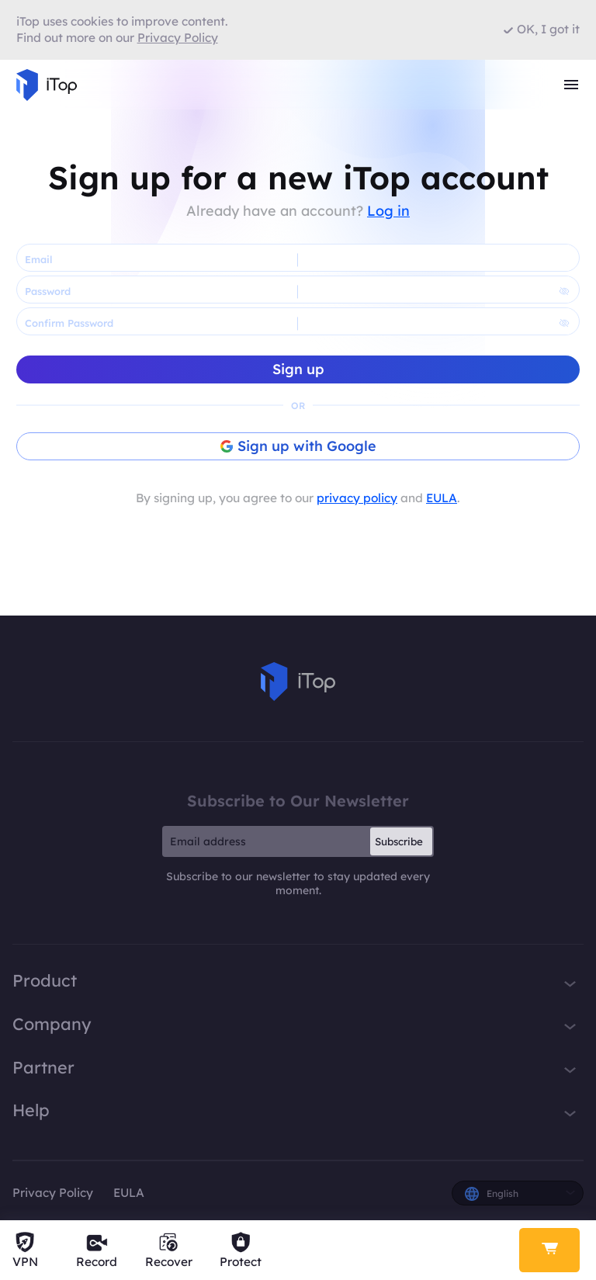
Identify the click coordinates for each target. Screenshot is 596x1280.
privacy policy (357, 498)
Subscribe (399, 841)
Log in (388, 211)
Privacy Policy (52, 1192)
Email (38, 259)
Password (48, 291)
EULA (441, 498)
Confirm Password (69, 323)
